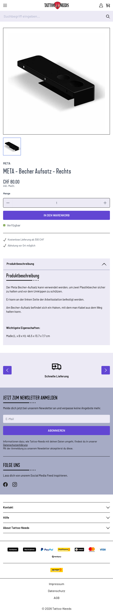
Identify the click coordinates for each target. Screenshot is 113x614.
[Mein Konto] (101, 5)
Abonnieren (56, 430)
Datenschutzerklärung (15, 444)
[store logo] (56, 5)
